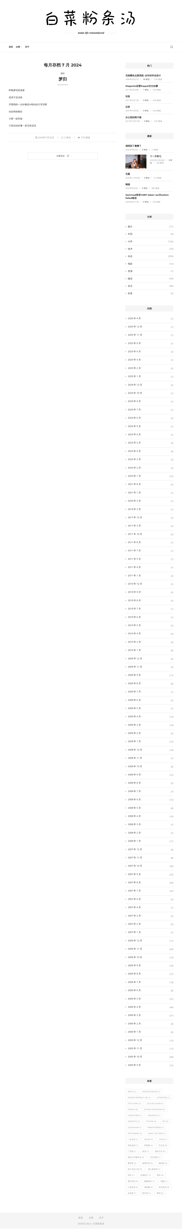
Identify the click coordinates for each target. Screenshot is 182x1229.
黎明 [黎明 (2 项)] (160, 1193)
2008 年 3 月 (134, 824)
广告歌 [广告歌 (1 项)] (132, 1151)
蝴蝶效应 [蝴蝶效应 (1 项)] (149, 1181)
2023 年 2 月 (134, 467)
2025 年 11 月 (135, 334)
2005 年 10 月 (135, 1056)
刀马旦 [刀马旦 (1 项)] (163, 1139)
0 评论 (66, 137)
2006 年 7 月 (134, 982)
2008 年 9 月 (134, 774)
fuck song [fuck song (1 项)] (134, 1103)
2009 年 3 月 (134, 724)
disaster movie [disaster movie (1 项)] (151, 1091)
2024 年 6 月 (134, 417)
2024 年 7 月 (134, 409)
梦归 (63, 79)
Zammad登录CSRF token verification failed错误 (147, 196)
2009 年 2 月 (134, 733)
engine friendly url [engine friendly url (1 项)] (139, 1097)
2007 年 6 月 (134, 899)
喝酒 (127, 184)
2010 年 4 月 (134, 633)
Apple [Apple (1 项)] (132, 1091)
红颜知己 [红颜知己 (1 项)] (145, 1175)
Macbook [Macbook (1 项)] (154, 1115)
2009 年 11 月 (135, 666)
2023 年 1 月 (134, 475)
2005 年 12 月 (135, 1040)
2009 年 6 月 (134, 700)
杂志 (150, 256)
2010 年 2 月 (134, 641)
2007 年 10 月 (135, 865)
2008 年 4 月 (134, 816)
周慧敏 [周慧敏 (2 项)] (148, 1145)
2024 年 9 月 (134, 401)
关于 (27, 47)
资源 (150, 271)
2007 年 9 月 (134, 874)
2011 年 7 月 (134, 550)
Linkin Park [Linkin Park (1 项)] (135, 1115)
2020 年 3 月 (134, 500)
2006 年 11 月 (135, 948)
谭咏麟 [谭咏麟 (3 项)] (148, 1187)
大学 (150, 241)
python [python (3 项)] (151, 1121)
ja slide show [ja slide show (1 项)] (155, 1103)
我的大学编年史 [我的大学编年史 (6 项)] (136, 1157)
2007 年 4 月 (134, 907)
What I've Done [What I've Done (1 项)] (157, 1133)
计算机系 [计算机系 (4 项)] (133, 1187)
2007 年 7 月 (134, 890)
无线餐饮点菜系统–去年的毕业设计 (143, 75)
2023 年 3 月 (134, 459)
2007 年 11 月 (135, 857)
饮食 (150, 293)
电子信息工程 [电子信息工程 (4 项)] (135, 1169)
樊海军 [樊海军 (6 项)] (132, 1163)
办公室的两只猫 (133, 117)
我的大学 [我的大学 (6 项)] (160, 1151)
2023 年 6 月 (134, 434)
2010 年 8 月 (134, 600)
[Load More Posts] (63, 156)
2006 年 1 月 (134, 1031)
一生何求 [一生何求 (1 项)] (133, 1139)
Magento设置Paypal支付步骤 (141, 86)
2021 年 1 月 (134, 492)
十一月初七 (155, 156)
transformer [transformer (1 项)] (155, 1127)
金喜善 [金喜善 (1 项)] (132, 1193)
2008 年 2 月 (134, 832)
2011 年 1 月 (134, 575)
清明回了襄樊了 (133, 145)
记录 (127, 106)
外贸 (150, 233)
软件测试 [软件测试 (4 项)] (164, 1187)
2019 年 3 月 (134, 509)
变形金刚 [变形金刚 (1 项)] (133, 1145)
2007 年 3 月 (134, 915)
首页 (11, 47)
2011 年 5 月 (134, 558)
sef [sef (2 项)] (165, 1121)
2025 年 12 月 (135, 326)
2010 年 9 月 (134, 591)
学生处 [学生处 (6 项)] (163, 1145)
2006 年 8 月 (134, 973)
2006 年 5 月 (134, 998)
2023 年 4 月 (134, 451)
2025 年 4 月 (134, 359)
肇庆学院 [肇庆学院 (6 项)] (133, 1181)
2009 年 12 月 (135, 658)
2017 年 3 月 (134, 525)
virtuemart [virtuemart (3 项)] (135, 1133)
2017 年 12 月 (135, 517)
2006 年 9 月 (134, 965)
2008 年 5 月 (134, 807)
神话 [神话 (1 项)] (131, 1175)
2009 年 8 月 (134, 683)
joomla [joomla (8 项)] (133, 1109)
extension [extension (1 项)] (163, 1097)
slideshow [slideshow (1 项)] (134, 1127)
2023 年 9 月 (134, 426)
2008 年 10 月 (135, 766)
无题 (127, 173)
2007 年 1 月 (134, 932)
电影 (150, 263)
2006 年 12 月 (135, 940)
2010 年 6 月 (134, 617)
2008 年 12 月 (135, 749)
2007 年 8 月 (134, 882)
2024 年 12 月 (135, 384)
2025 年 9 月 (134, 343)
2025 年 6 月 (134, 351)
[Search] (171, 47)
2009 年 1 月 (134, 741)
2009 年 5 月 (134, 708)
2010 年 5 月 (134, 625)
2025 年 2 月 (134, 368)
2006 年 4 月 (134, 1006)
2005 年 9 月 (134, 1065)
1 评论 (146, 89)
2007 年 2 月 (134, 923)
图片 (150, 226)
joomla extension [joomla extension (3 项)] (154, 1109)
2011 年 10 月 (135, 534)
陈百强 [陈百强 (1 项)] (146, 1193)
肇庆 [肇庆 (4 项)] (160, 1175)
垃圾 (127, 96)
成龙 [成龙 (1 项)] (145, 1151)
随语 (150, 278)
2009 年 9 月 (134, 674)
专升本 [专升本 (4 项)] (148, 1139)
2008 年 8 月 (134, 782)
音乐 (150, 285)
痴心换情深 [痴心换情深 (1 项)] (154, 1169)
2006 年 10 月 (135, 957)
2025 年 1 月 (134, 376)
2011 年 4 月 (134, 567)
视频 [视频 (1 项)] (164, 1181)
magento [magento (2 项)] (134, 1121)
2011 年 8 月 (134, 542)
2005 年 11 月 (135, 1048)
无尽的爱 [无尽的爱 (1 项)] (155, 1157)
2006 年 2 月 (134, 1023)
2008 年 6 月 (134, 799)
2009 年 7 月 (134, 691)
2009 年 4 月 (134, 716)
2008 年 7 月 (134, 791)
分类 (18, 47)
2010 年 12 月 (135, 583)
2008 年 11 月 (135, 757)
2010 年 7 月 (134, 608)
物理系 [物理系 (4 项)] (163, 1163)
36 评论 (146, 79)
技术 (150, 248)
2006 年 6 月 (134, 990)
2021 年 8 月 (134, 484)
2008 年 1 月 (134, 840)
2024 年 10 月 (135, 392)
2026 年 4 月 (134, 318)
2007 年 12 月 (135, 849)
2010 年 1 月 (134, 650)
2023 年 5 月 (134, 442)
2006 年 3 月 (134, 1015)
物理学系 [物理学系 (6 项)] (147, 1163)
